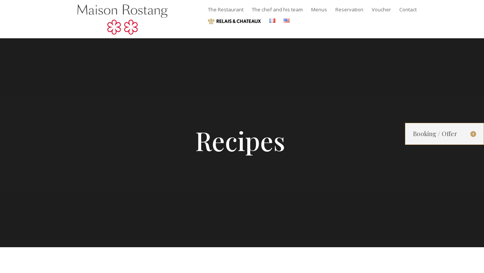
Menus (319, 10)
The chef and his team (277, 10)
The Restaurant (226, 10)
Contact (408, 10)
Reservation (349, 10)
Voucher (381, 10)
